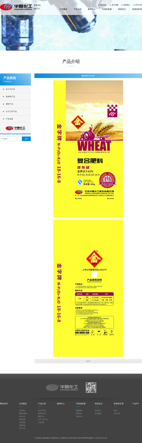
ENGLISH (138, 5)
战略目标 (79, 410)
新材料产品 (9, 97)
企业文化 (22, 416)
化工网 (70, 438)
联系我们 (126, 5)
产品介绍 (77, 9)
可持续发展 (107, 9)
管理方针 (79, 413)
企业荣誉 (22, 422)
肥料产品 (8, 104)
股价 (115, 410)
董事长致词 (23, 413)
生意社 (79, 438)
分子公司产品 (10, 111)
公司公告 (117, 413)
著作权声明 (84, 438)
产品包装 (8, 119)
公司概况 (63, 9)
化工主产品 (9, 89)
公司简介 (22, 410)
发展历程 (22, 425)
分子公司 (22, 428)
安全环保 (79, 416)
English (136, 403)
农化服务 (98, 413)
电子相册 (115, 5)
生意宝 (74, 438)
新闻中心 (92, 9)
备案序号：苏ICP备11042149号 (97, 438)
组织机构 (22, 419)
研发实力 (122, 9)
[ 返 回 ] (88, 361)
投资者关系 (137, 9)
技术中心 (98, 410)
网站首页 (103, 5)
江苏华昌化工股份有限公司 (43, 438)
